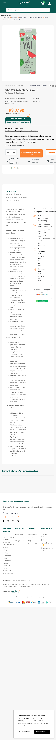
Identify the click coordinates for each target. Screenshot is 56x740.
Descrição (11, 191)
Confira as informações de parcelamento (21, 131)
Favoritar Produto (33, 161)
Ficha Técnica (13, 194)
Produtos (14, 17)
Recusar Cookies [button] (25, 732)
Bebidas (46, 17)
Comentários (13, 201)
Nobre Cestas (19, 93)
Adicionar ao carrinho (31, 153)
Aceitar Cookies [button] (42, 732)
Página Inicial (5, 17)
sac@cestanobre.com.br (11, 517)
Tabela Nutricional (16, 197)
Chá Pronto (22, 17)
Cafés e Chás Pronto (35, 17)
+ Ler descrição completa (14, 145)
